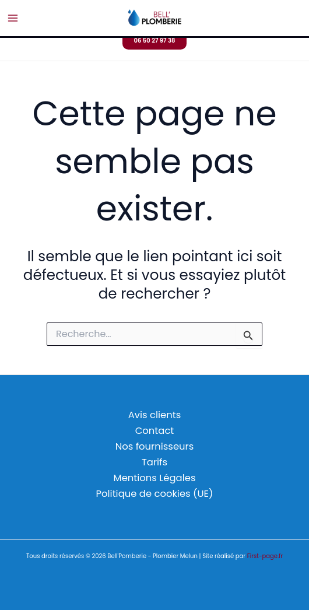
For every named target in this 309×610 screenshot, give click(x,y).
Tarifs (154, 462)
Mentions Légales (155, 478)
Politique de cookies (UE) (154, 493)
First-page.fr (265, 556)
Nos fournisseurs (154, 446)
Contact (154, 430)
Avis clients (154, 415)
